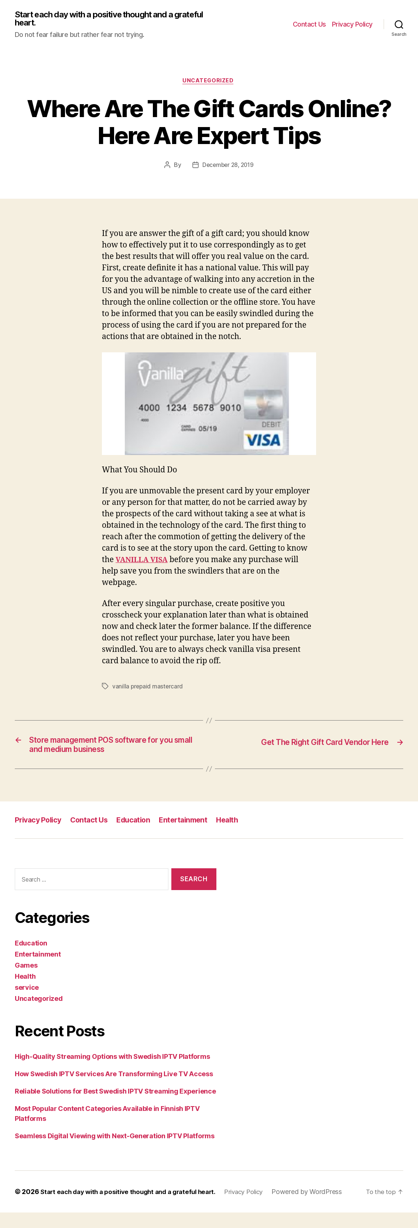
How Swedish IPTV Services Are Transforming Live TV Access (114, 1079)
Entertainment (192, 825)
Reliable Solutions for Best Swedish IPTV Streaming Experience (115, 1097)
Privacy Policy (352, 25)
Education (140, 825)
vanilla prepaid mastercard (148, 688)
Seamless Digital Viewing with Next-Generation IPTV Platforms (115, 1141)
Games (26, 971)
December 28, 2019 (228, 167)
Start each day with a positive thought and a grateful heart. (102, 19)
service (27, 993)
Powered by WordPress (59, 1207)
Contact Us (309, 25)
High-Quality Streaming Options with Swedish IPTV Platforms (112, 1062)
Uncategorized (209, 82)
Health (238, 825)
